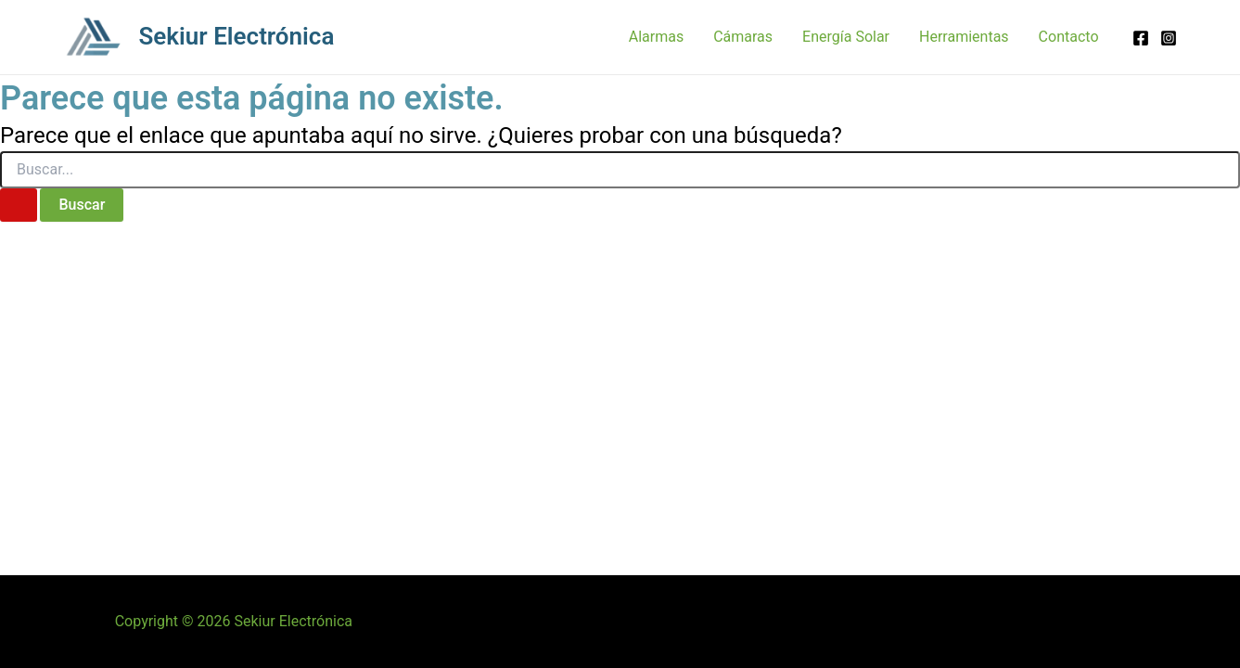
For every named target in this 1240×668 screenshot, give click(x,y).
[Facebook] (1140, 38)
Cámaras (743, 36)
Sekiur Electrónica (237, 36)
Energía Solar (845, 36)
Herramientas (964, 36)
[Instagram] (1168, 38)
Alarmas (656, 36)
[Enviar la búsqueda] (18, 205)
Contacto (1069, 36)
